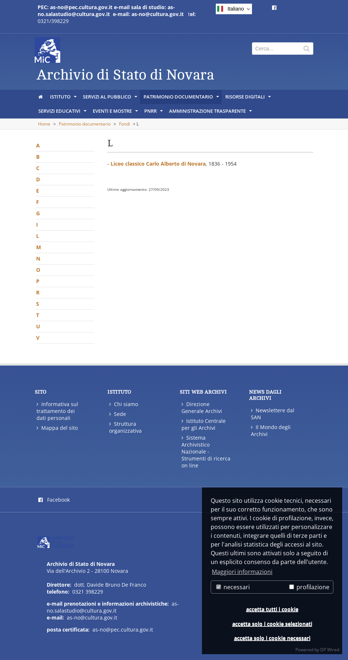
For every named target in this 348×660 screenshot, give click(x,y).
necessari (233, 587)
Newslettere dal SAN (272, 414)
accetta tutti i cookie (272, 609)
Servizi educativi (63, 113)
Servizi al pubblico (110, 98)
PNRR (154, 113)
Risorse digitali (248, 98)
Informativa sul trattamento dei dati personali (57, 411)
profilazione (309, 587)
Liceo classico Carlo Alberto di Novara (158, 163)
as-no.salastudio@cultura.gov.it (113, 607)
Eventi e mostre (116, 113)
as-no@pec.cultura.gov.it (122, 629)
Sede (117, 413)
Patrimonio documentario (182, 98)
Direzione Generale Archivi (201, 407)
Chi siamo (123, 404)
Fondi (124, 124)
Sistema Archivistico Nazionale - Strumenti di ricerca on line (205, 451)
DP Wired (329, 650)
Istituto (64, 98)
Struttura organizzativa (125, 427)
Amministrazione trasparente (211, 113)
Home (44, 124)
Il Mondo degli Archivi (271, 430)
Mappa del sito (57, 427)
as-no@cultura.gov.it (92, 617)
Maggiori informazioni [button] (242, 572)
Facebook (54, 499)
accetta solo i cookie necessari (272, 637)
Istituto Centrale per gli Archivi (203, 424)
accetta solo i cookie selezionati (272, 623)
